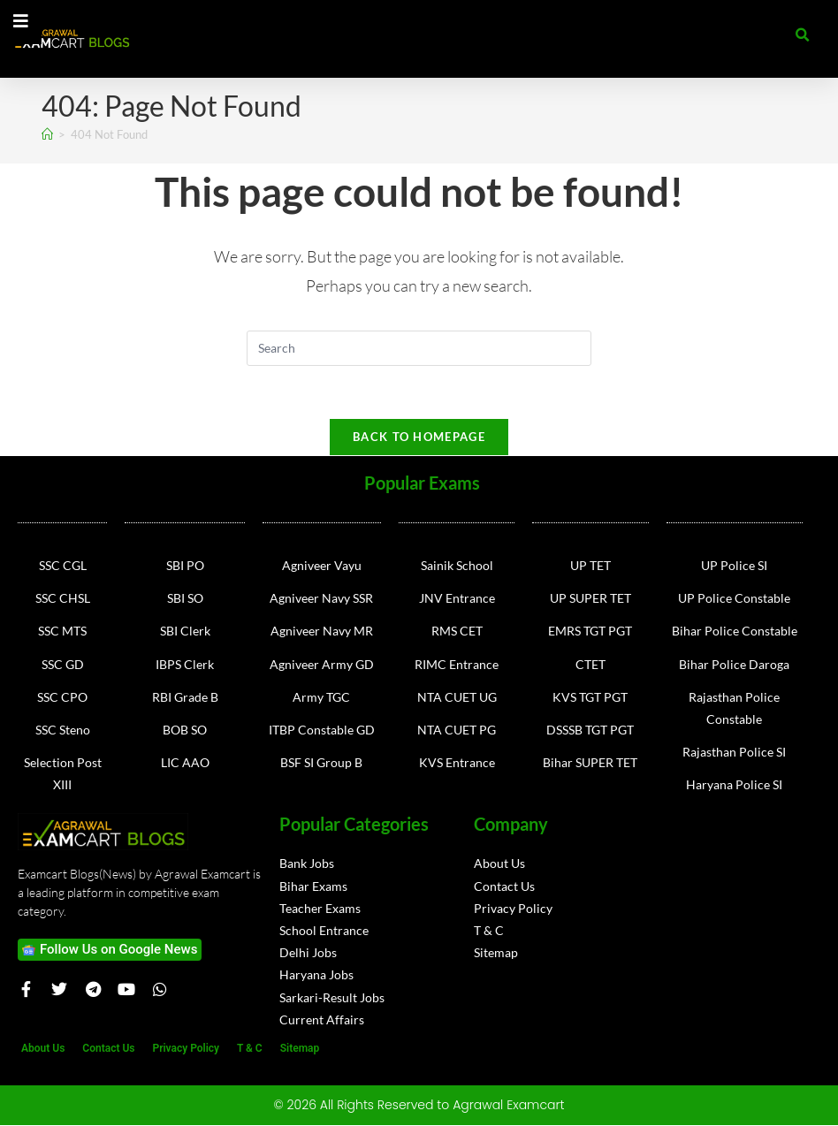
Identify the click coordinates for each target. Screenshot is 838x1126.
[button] (802, 35)
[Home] (47, 134)
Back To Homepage (419, 437)
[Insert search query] (419, 348)
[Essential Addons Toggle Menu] (21, 22)
